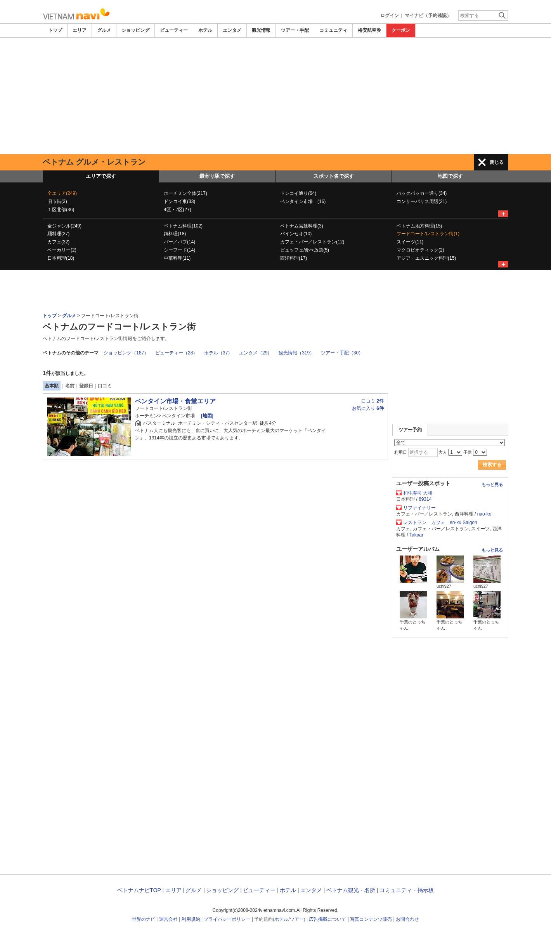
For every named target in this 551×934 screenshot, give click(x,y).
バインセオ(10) (296, 233)
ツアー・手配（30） (342, 353)
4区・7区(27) (177, 209)
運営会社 (168, 919)
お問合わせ (407, 919)
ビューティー (174, 30)
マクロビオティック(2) (420, 250)
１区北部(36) (60, 209)
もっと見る (492, 484)
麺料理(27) (58, 233)
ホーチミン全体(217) (185, 193)
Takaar (416, 535)
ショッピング (135, 30)
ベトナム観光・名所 (350, 890)
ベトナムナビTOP (139, 890)
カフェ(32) (58, 242)
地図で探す (450, 176)
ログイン (389, 15)
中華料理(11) (177, 258)
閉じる (497, 162)
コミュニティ (333, 30)
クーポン (401, 30)
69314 (425, 499)
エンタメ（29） (255, 353)
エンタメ (232, 30)
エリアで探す (101, 176)
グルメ (104, 30)
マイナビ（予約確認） (428, 15)
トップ (55, 30)
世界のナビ (143, 919)
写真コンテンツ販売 (371, 919)
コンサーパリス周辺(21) (422, 201)
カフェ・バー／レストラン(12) (312, 242)
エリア (80, 30)
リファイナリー (419, 507)
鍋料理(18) (175, 233)
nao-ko (484, 514)
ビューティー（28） (176, 353)
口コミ (105, 386)
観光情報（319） (296, 353)
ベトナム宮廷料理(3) (301, 226)
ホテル (205, 30)
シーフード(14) (179, 250)
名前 (70, 386)
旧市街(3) (57, 201)
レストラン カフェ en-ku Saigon (440, 522)
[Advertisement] (275, 96)
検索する (492, 464)
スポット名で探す (334, 176)
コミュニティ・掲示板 (406, 890)
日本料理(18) (60, 258)
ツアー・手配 (295, 30)
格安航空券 (369, 30)
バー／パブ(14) (179, 242)
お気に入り (368, 408)
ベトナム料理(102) (183, 226)
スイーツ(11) (410, 242)
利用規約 (191, 919)
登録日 (86, 386)
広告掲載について (327, 919)
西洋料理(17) (293, 258)
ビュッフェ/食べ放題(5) (304, 250)
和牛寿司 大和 (417, 493)
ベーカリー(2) (61, 250)
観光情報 (261, 30)
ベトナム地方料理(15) (419, 226)
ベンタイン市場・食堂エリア (175, 401)
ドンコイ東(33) (179, 201)
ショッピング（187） (126, 353)
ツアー (297, 919)
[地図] (206, 415)
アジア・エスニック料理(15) (426, 258)
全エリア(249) (62, 193)
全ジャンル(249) (64, 226)
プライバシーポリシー (227, 919)
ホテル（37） (218, 353)
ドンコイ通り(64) (298, 193)
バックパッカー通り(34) (422, 193)
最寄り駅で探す (217, 176)
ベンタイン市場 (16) (303, 201)
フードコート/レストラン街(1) (428, 233)
